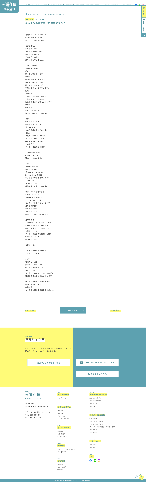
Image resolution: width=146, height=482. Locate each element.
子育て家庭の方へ (95, 401)
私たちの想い (93, 419)
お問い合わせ (144, 25)
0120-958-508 (48, 362)
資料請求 (144, 12)
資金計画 (92, 406)
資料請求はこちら (97, 374)
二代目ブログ (61, 452)
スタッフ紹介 (61, 467)
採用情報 (60, 470)
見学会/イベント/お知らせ (66, 449)
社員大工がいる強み (96, 421)
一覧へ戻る (76, 310)
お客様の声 (61, 434)
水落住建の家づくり (96, 398)
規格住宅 (60, 413)
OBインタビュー (63, 437)
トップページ (37, 3)
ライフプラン (93, 403)
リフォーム (61, 416)
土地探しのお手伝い (96, 424)
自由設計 (60, 410)
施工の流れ (93, 429)
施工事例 (60, 431)
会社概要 (60, 464)
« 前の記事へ (30, 310)
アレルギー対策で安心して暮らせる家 (102, 427)
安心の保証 (93, 432)
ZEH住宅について (63, 419)
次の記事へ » (115, 310)
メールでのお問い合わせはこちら (97, 362)
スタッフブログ (35, 14)
